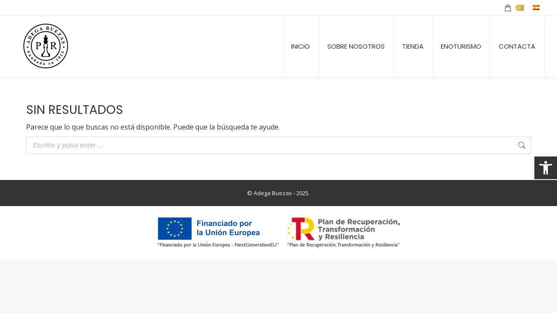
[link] (545, 167)
